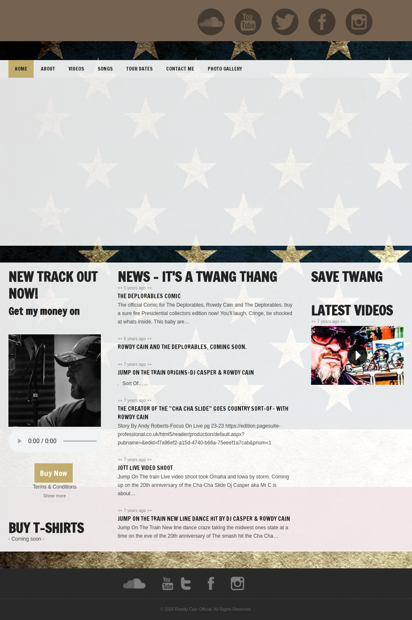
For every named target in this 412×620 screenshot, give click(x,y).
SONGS (105, 68)
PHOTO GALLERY (225, 68)
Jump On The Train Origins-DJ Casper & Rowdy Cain (186, 372)
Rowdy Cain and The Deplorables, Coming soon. (182, 347)
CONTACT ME (180, 68)
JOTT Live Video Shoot (145, 468)
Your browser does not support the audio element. (71, 441)
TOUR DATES (139, 68)
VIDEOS (76, 68)
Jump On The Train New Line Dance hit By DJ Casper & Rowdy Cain (204, 519)
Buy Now (53, 473)
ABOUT (48, 68)
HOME (21, 68)
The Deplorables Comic (149, 296)
